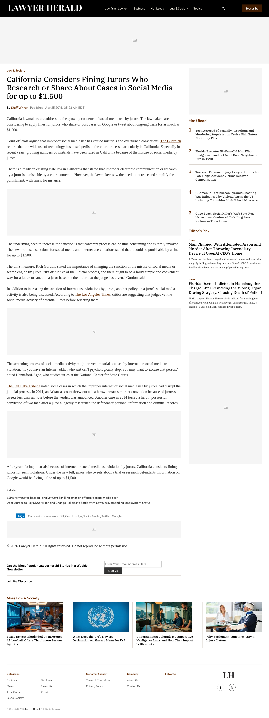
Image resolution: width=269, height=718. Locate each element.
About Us (132, 680)
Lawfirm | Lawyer (116, 8)
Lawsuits (46, 686)
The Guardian (170, 141)
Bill (62, 516)
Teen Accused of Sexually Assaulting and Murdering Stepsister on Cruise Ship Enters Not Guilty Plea (226, 134)
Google (117, 516)
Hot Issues (157, 8)
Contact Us (133, 686)
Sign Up (113, 570)
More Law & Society (23, 598)
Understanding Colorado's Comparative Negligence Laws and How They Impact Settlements (164, 640)
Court (69, 516)
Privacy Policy (94, 686)
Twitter (106, 516)
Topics (198, 8)
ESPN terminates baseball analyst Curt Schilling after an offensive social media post (62, 497)
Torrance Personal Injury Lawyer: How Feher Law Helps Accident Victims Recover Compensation (227, 175)
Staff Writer (19, 107)
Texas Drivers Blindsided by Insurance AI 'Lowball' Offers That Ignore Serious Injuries (34, 640)
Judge (78, 516)
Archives (12, 680)
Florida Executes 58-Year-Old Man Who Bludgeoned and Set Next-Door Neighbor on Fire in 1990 (226, 155)
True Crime (14, 692)
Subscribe (252, 8)
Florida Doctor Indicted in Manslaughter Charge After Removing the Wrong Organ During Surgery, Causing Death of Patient (225, 288)
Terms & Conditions (98, 680)
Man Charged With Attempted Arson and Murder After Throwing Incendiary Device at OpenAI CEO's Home (225, 249)
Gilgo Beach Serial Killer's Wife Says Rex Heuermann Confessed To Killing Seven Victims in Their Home (224, 217)
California (34, 516)
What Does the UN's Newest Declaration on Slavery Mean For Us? (99, 638)
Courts (45, 692)
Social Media (91, 516)
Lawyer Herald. (32, 709)
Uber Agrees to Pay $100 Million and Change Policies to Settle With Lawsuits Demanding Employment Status (78, 503)
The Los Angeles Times (92, 294)
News (192, 240)
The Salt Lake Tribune (23, 386)
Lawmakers (50, 516)
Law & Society (178, 8)
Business (139, 8)
